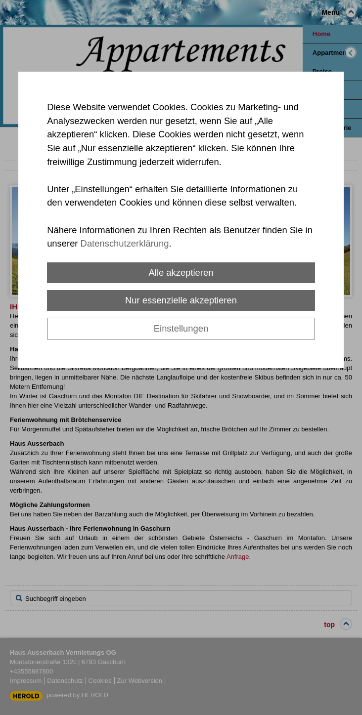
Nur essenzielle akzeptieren (181, 300)
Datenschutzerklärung (125, 243)
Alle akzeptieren (181, 272)
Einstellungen (181, 328)
